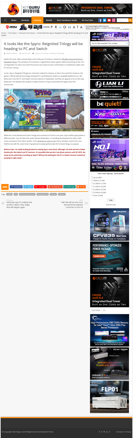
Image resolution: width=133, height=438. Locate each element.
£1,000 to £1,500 (99, 183)
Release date (43, 194)
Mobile (49, 20)
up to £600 (97, 177)
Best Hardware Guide (67, 20)
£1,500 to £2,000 (99, 186)
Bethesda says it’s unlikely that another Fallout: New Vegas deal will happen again (19, 203)
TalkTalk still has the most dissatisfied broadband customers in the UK (69, 203)
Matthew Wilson (11, 53)
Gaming (37, 20)
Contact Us (120, 432)
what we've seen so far (46, 141)
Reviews (25, 20)
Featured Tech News (27, 33)
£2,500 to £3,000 (99, 192)
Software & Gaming (57, 53)
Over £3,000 (98, 195)
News (13, 20)
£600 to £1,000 (99, 180)
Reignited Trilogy (27, 194)
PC (16, 194)
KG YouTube (87, 20)
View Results (111, 204)
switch (62, 194)
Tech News (12, 33)
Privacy (128, 432)
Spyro (53, 194)
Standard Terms (47, 432)
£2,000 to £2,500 (99, 189)
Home (5, 20)
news (10, 194)
